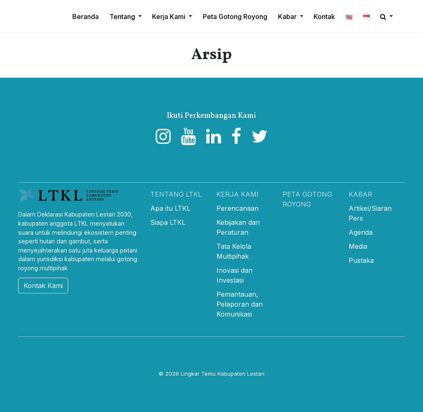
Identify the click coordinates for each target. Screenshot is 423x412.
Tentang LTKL (176, 194)
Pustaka (361, 260)
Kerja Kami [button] (169, 16)
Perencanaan (237, 208)
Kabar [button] (288, 16)
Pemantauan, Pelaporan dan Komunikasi (239, 304)
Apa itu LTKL (170, 208)
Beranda (85, 16)
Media (358, 246)
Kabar (360, 194)
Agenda (361, 232)
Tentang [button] (123, 16)
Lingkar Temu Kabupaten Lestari (222, 373)
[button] (349, 16)
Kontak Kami (43, 285)
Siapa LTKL (167, 222)
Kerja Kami (237, 194)
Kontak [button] (324, 16)
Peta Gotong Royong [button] (235, 16)
